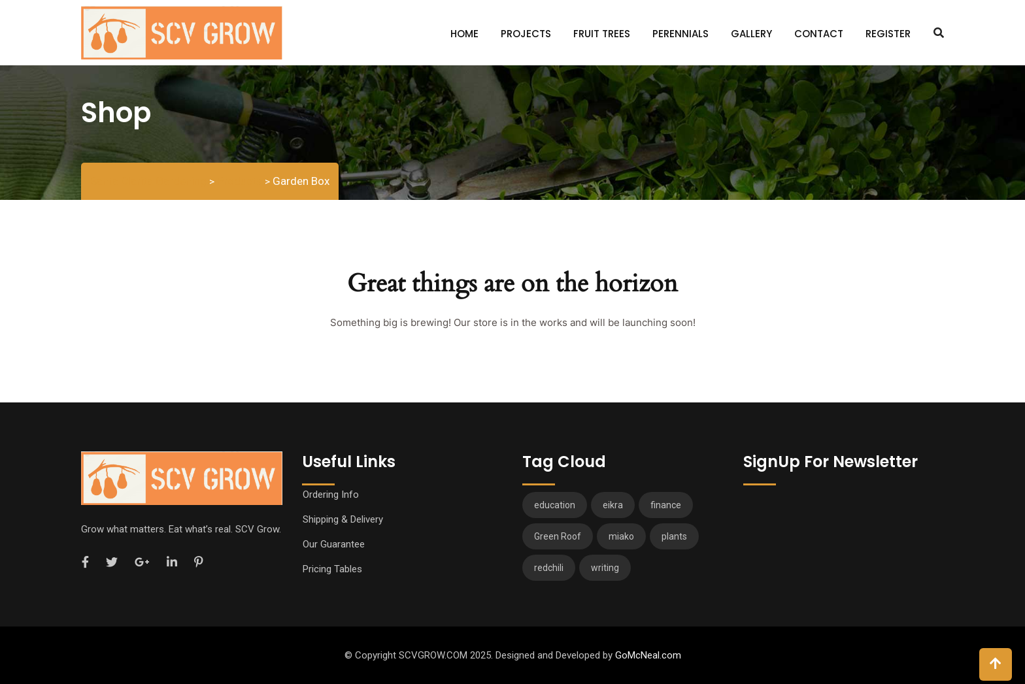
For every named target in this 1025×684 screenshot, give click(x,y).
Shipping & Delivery (343, 519)
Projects (526, 34)
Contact (818, 34)
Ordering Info (331, 494)
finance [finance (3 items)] (665, 505)
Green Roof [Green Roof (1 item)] (557, 536)
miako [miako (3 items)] (621, 536)
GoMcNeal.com (648, 655)
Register (888, 34)
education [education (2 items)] (554, 505)
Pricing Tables (332, 569)
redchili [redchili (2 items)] (548, 567)
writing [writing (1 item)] (605, 567)
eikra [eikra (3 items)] (613, 505)
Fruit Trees (601, 34)
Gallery (751, 34)
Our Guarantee (334, 544)
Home (464, 34)
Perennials (680, 34)
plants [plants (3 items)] (674, 536)
